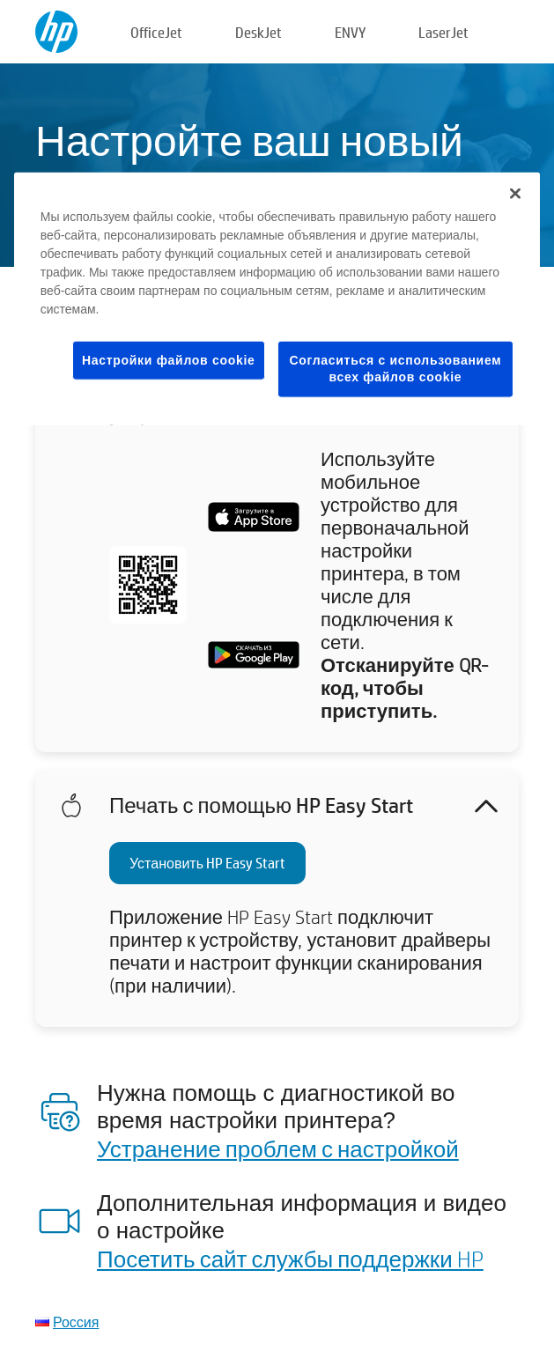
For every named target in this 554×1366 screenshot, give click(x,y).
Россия (76, 1321)
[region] (277, 298)
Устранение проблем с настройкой (278, 1148)
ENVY (350, 32)
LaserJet (443, 32)
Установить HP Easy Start (207, 863)
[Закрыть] (515, 193)
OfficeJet (156, 32)
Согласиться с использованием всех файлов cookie (396, 368)
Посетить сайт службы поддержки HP (290, 1258)
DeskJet (258, 32)
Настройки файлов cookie (168, 359)
